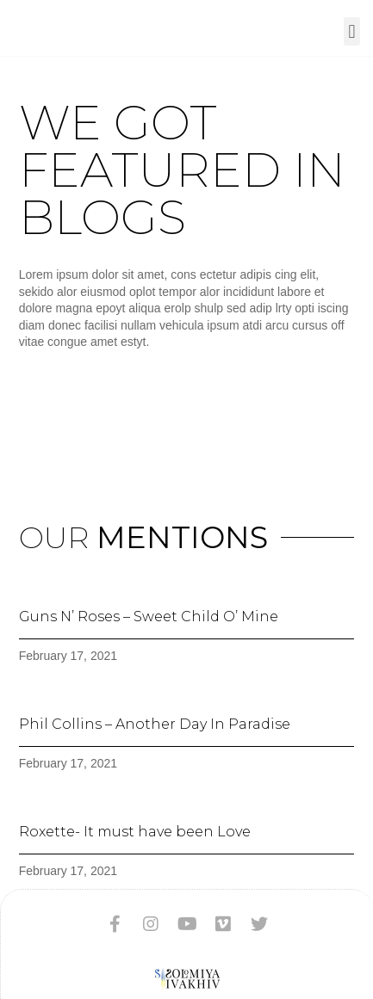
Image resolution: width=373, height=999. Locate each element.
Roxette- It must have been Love (135, 831)
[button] (352, 31)
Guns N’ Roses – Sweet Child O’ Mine (148, 616)
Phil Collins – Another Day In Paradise (154, 724)
